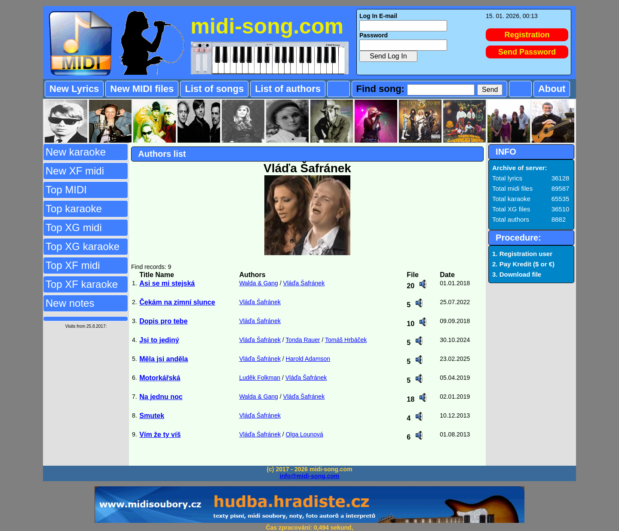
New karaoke (76, 152)
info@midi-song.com (310, 476)
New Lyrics (74, 88)
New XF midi (75, 171)
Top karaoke (74, 208)
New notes (70, 303)
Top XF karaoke (82, 284)
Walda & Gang (258, 283)
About (552, 88)
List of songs (214, 88)
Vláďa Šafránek (304, 283)
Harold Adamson (308, 358)
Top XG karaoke (83, 246)
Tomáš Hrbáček (346, 339)
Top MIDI (66, 189)
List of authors (288, 88)
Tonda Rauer (302, 339)
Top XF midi (73, 265)
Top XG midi (74, 227)
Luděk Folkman (259, 377)
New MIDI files (142, 88)
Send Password (527, 52)
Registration (527, 35)
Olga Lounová (304, 434)
